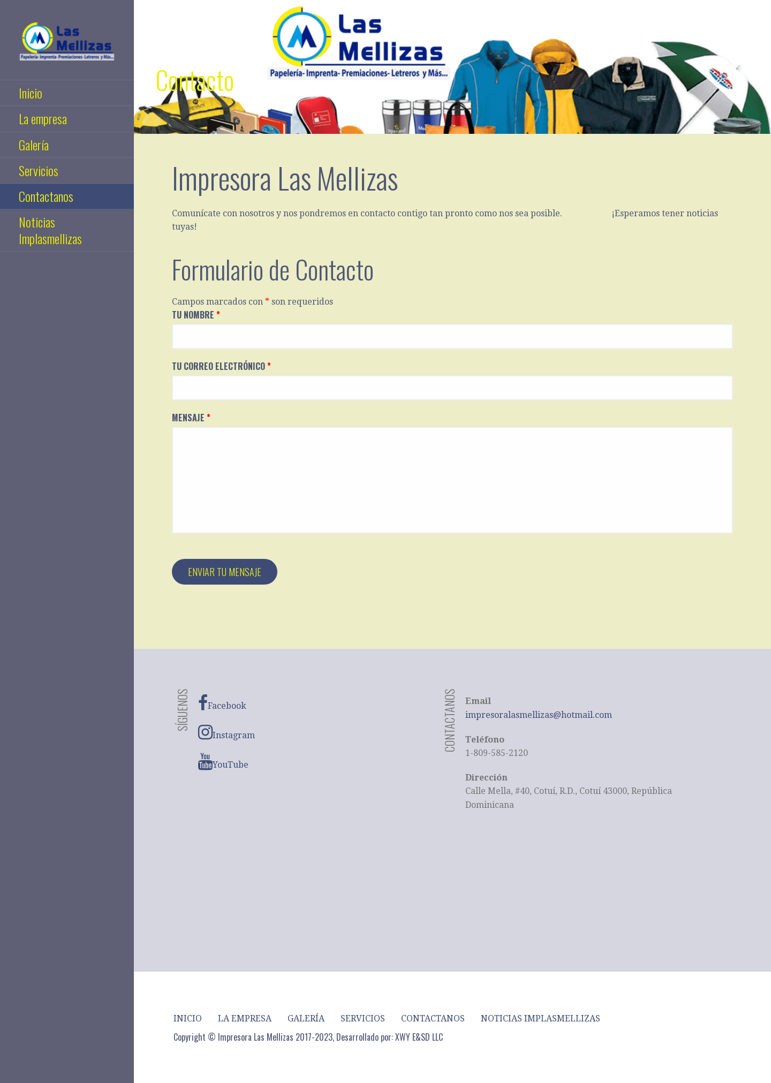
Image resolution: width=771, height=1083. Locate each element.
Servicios (38, 170)
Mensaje (191, 417)
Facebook (222, 702)
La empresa (43, 118)
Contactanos (46, 196)
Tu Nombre (196, 314)
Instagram (226, 732)
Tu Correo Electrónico (221, 366)
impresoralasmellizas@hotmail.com (538, 715)
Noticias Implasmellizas (50, 230)
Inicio (30, 92)
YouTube (223, 761)
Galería (34, 144)
